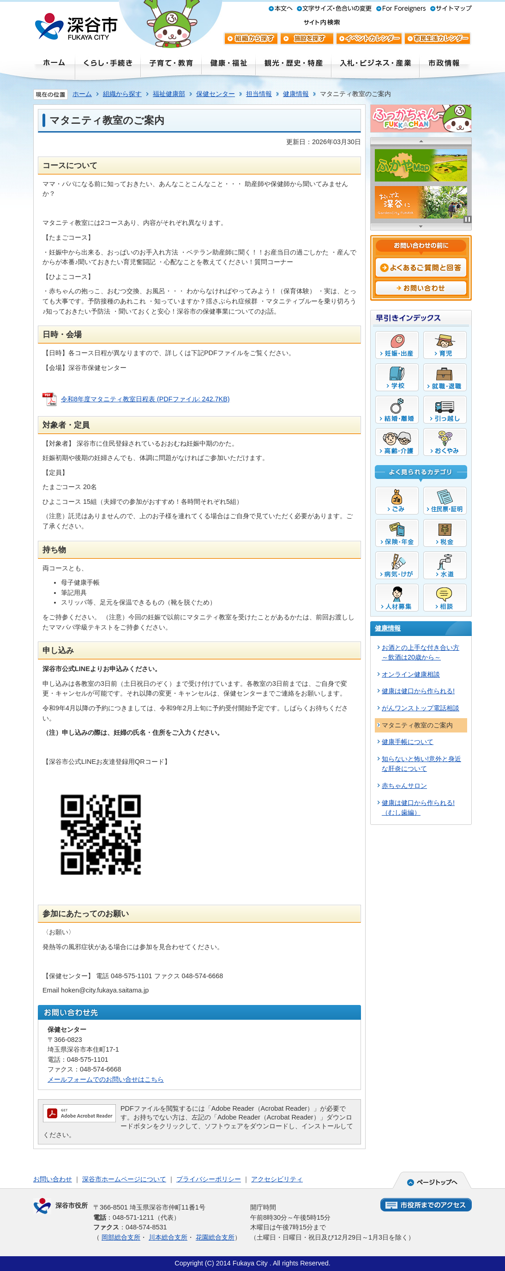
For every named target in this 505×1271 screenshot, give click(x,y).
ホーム (82, 93)
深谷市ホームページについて (124, 1179)
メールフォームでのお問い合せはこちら (106, 1079)
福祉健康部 (169, 93)
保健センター (215, 93)
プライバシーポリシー (208, 1179)
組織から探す (122, 93)
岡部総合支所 (121, 1237)
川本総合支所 (168, 1237)
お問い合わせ (52, 1179)
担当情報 (259, 93)
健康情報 (296, 93)
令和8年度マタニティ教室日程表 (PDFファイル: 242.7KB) (145, 399)
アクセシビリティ (277, 1179)
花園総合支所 (215, 1237)
